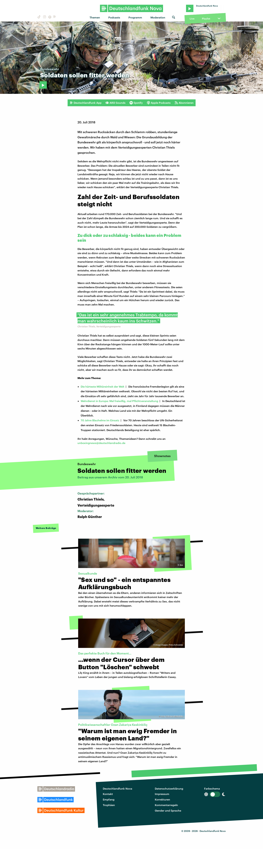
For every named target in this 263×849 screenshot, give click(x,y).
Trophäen (109, 805)
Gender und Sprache (168, 810)
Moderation (157, 17)
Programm (135, 17)
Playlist (206, 18)
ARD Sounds (115, 102)
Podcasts (114, 17)
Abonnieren (184, 102)
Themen (95, 17)
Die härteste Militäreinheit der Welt (102, 386)
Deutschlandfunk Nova (117, 788)
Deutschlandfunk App (85, 102)
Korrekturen (162, 799)
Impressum (162, 793)
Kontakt (108, 793)
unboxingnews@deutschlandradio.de (101, 442)
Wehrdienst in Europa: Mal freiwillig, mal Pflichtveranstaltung (119, 401)
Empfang (108, 799)
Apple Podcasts (159, 102)
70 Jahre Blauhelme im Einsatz (100, 420)
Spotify (136, 102)
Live (192, 18)
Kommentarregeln (166, 805)
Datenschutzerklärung (169, 788)
